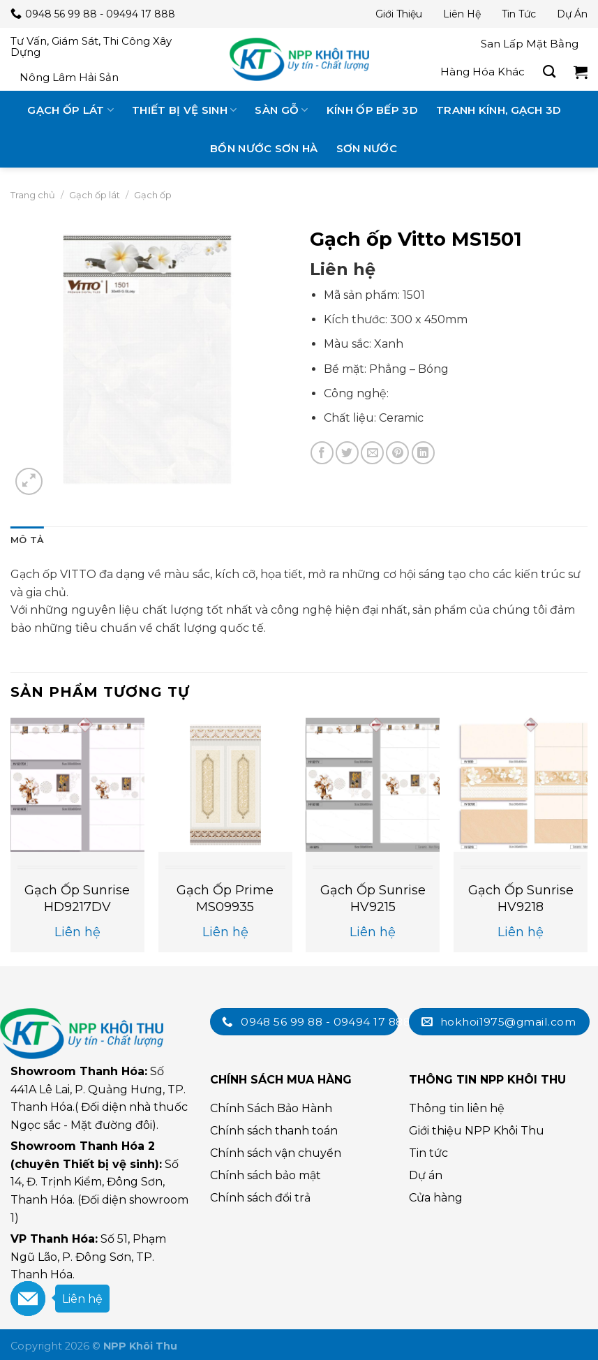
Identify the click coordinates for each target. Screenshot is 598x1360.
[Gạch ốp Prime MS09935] (225, 785)
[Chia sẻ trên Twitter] (347, 452)
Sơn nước (366, 148)
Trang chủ (32, 194)
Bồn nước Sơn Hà (264, 148)
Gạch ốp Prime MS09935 (225, 898)
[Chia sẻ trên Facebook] (322, 452)
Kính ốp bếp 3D (372, 110)
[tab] (27, 540)
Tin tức (519, 14)
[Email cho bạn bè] (372, 452)
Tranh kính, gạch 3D (499, 110)
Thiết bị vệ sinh (184, 110)
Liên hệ (462, 14)
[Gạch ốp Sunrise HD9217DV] (77, 785)
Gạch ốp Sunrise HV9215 (373, 898)
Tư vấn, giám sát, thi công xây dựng (91, 46)
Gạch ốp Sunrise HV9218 (521, 898)
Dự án (572, 14)
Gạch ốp (153, 194)
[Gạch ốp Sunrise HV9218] (521, 785)
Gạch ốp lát (70, 110)
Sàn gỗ (281, 110)
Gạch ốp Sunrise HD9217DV (77, 898)
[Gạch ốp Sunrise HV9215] (373, 785)
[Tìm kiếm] (549, 72)
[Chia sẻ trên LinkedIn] (423, 452)
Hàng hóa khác (482, 71)
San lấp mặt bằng (529, 43)
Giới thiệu (398, 14)
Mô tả (27, 540)
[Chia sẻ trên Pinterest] (397, 452)
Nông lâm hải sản (69, 77)
